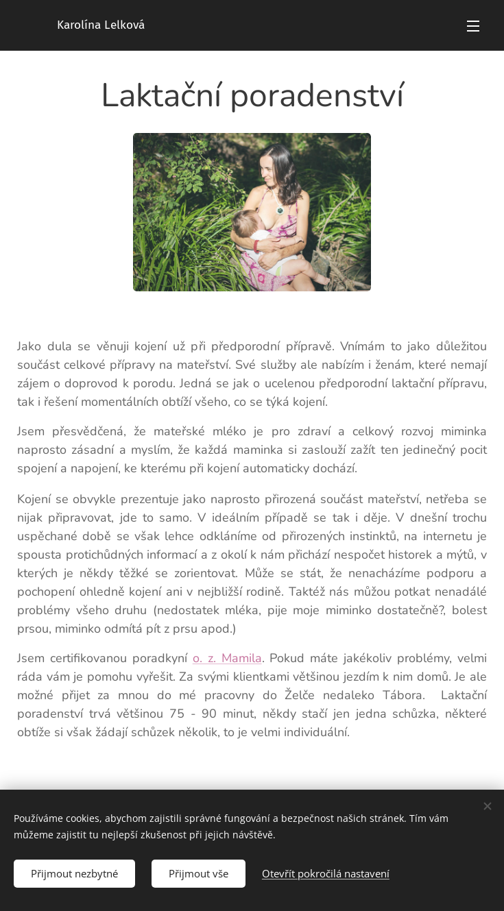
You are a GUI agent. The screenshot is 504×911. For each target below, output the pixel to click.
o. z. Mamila (227, 658)
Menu (473, 26)
